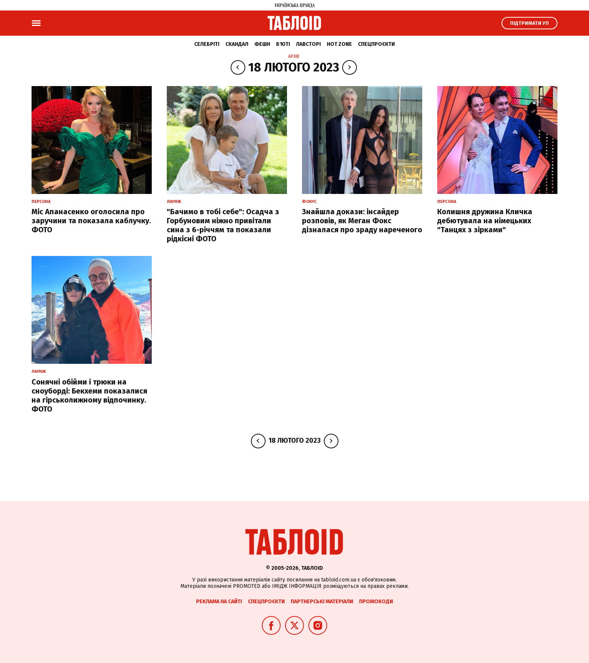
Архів (293, 56)
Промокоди (376, 601)
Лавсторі (308, 44)
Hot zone (339, 44)
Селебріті (206, 44)
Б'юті (283, 44)
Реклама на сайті (219, 601)
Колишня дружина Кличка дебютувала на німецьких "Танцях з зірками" (484, 220)
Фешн (262, 44)
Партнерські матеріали (322, 601)
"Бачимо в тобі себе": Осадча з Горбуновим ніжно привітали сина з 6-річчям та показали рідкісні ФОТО (223, 225)
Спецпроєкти (376, 44)
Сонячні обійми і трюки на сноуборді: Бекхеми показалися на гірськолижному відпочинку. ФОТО (89, 395)
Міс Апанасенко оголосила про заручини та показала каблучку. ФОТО (91, 220)
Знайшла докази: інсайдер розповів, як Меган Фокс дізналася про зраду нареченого (362, 220)
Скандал (236, 44)
